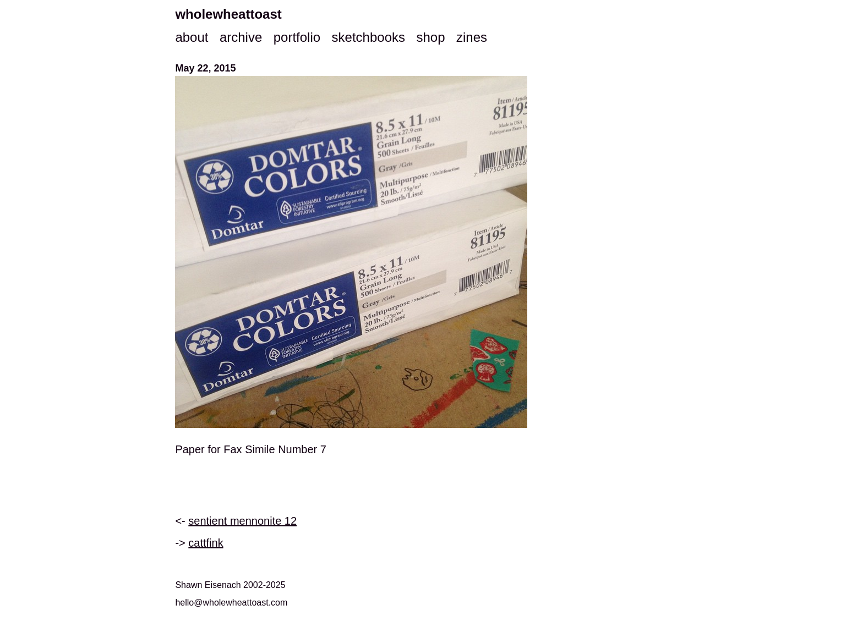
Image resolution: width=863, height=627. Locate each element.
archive (241, 37)
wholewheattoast (228, 14)
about (191, 37)
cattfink (205, 543)
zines (471, 37)
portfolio (297, 37)
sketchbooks (368, 37)
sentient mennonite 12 (242, 521)
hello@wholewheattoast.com (231, 602)
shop (430, 37)
